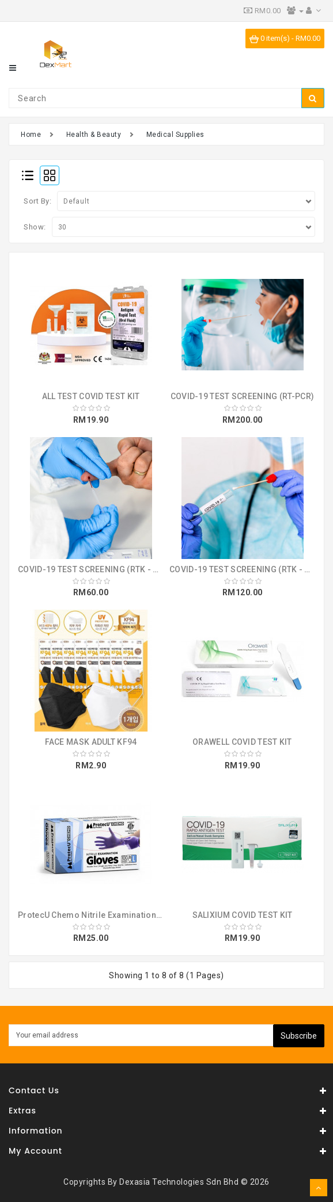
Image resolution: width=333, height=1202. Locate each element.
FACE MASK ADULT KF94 (91, 742)
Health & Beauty (94, 135)
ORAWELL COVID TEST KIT (242, 742)
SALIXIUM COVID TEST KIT (242, 915)
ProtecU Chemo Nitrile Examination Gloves (102, 915)
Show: (35, 227)
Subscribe (299, 1035)
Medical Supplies (175, 135)
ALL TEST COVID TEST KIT (91, 396)
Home (31, 135)
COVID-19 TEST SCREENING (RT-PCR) (243, 396)
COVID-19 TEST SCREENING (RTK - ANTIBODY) (107, 569)
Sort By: (37, 201)
